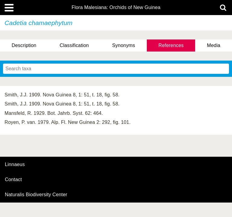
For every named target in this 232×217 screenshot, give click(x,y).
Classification (74, 45)
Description (24, 45)
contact (13, 179)
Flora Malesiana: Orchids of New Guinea (116, 7)
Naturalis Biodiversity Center (36, 194)
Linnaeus (15, 164)
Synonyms (123, 45)
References (170, 45)
